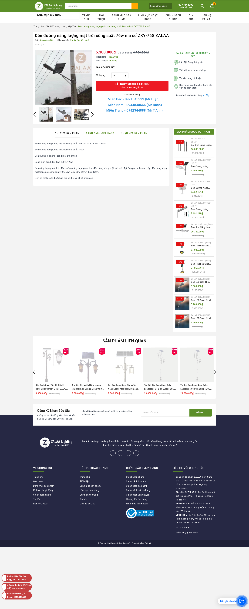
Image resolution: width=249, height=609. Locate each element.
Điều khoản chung (135, 477)
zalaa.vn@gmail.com (187, 532)
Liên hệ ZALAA (206, 17)
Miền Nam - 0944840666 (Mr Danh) (135, 105)
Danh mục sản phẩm (121, 17)
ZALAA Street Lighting (201, 243)
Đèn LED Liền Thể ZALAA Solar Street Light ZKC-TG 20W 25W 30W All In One (201, 282)
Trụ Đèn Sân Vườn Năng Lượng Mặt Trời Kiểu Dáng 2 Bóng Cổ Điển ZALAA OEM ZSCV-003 (88, 389)
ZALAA (148, 543)
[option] (63, 77)
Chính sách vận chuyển (138, 494)
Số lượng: (101, 75)
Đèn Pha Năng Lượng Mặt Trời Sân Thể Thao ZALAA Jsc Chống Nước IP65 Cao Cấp (201, 227)
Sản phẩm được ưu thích (193, 131)
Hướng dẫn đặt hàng (136, 499)
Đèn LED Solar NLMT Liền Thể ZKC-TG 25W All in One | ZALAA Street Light (202, 318)
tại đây (205, 95)
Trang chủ (86, 17)
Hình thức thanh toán (137, 503)
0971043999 (182, 527)
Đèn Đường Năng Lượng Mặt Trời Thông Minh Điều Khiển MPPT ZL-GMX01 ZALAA (199, 166)
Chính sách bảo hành (137, 486)
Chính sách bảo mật (136, 481)
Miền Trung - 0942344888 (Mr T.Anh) (134, 110)
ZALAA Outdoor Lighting (202, 224)
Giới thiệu (101, 17)
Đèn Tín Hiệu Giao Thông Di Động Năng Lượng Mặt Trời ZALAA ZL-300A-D (201, 245)
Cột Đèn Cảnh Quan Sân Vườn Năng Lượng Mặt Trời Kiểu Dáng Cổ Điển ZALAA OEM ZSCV (123, 389)
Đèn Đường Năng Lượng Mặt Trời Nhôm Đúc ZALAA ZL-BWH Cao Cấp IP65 (202, 188)
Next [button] (92, 114)
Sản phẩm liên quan (125, 341)
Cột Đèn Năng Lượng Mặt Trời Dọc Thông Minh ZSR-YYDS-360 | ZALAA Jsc (202, 145)
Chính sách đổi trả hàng (138, 490)
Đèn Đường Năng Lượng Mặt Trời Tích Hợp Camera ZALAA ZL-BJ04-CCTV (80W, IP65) (201, 209)
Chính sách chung (173, 17)
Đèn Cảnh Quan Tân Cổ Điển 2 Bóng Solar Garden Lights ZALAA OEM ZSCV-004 (51, 389)
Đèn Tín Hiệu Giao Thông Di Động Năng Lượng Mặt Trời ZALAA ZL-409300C (201, 264)
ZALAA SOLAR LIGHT (200, 279)
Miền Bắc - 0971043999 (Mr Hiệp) (133, 99)
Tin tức (191, 17)
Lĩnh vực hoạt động (148, 17)
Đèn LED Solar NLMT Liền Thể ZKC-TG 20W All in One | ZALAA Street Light (202, 300)
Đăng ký (200, 412)
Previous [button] (34, 114)
